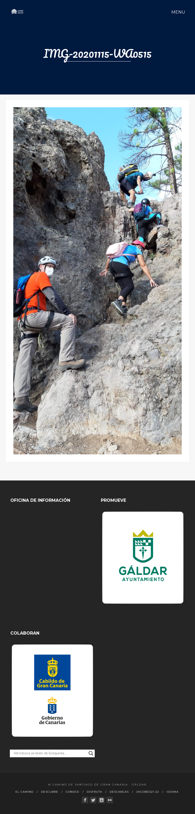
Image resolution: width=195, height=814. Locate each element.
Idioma (173, 792)
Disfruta (94, 792)
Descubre (49, 792)
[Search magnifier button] (91, 753)
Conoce (72, 792)
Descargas (119, 792)
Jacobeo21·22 (147, 792)
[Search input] (50, 753)
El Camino (24, 792)
